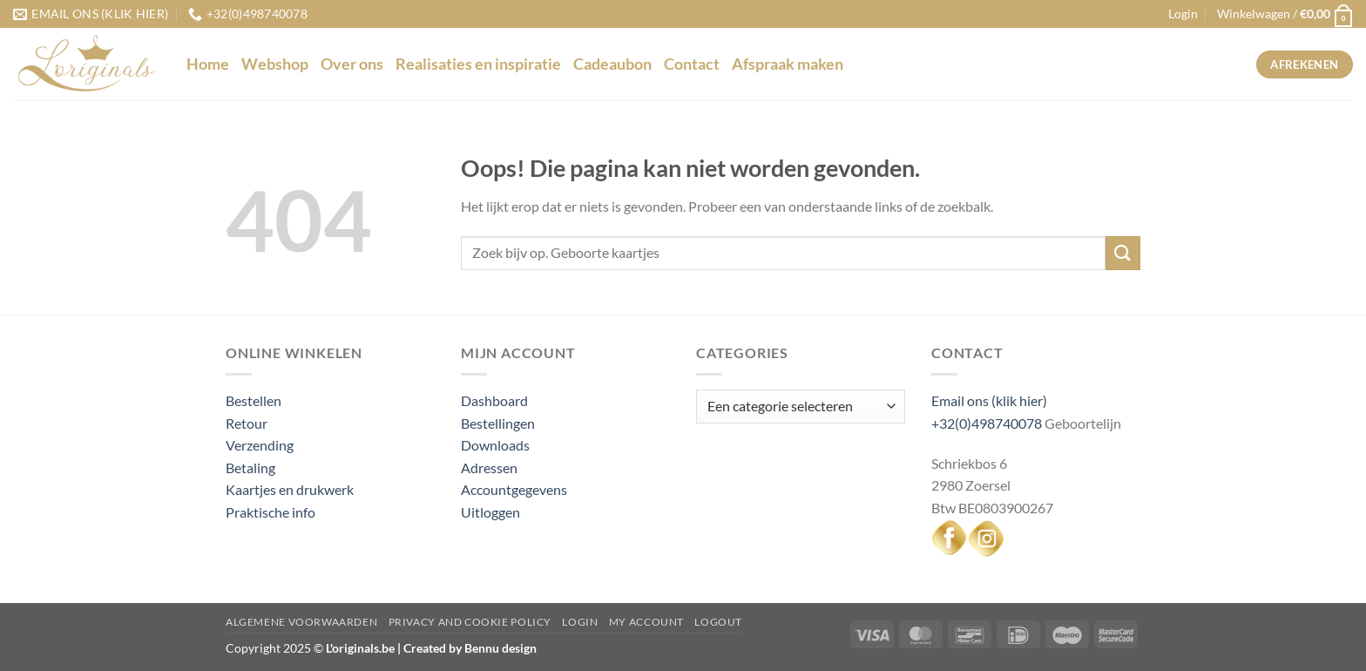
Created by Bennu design (469, 647)
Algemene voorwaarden (301, 621)
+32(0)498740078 (986, 423)
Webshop (274, 64)
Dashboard (494, 400)
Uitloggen (490, 512)
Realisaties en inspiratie (478, 64)
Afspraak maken (787, 64)
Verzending (260, 445)
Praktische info (270, 512)
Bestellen (253, 400)
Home (207, 64)
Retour (246, 423)
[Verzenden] (1123, 253)
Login (580, 621)
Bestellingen (498, 423)
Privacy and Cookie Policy (470, 621)
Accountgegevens (514, 489)
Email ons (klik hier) (989, 400)
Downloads (495, 445)
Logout (718, 621)
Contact (692, 64)
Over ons (352, 64)
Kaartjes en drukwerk (290, 489)
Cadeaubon (612, 64)
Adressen (489, 467)
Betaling (250, 467)
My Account (646, 621)
